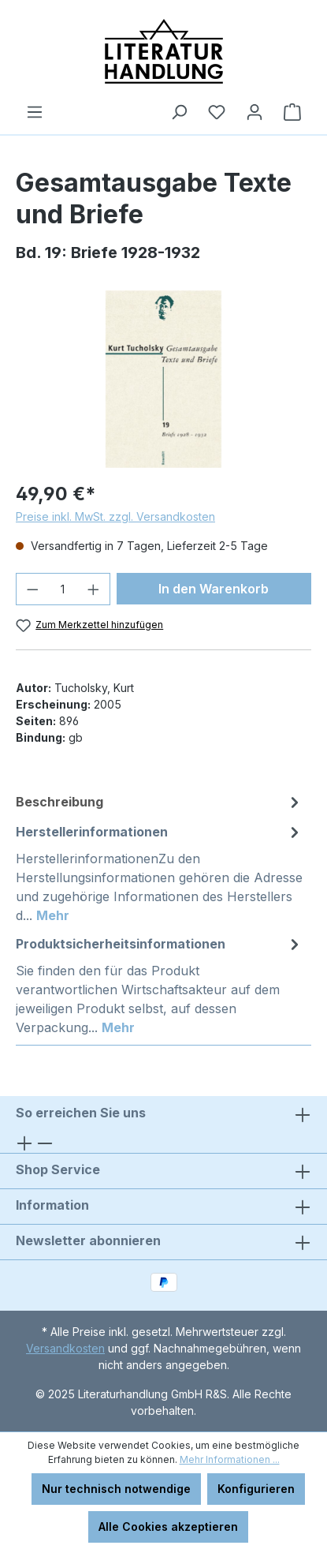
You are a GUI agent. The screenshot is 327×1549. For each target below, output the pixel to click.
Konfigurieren (256, 1488)
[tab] (159, 802)
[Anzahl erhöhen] (93, 589)
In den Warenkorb (213, 589)
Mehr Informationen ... (230, 1459)
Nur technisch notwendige (116, 1488)
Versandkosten (65, 1348)
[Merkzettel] (217, 112)
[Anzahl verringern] (32, 589)
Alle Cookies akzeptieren (168, 1526)
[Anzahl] (63, 589)
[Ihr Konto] (254, 112)
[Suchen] (179, 112)
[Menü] (35, 112)
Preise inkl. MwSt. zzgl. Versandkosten (115, 516)
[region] (163, 379)
